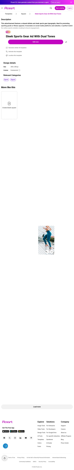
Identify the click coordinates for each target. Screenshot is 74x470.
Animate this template (15, 51)
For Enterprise (50, 425)
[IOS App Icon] (5, 432)
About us (63, 432)
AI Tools (40, 436)
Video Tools (41, 429)
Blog (62, 439)
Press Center (65, 443)
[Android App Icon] (13, 432)
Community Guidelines (25, 461)
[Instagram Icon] (15, 438)
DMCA (34, 461)
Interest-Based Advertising (59, 457)
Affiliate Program (66, 436)
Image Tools (41, 425)
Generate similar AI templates (17, 47)
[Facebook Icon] (4, 438)
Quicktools (49, 439)
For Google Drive (51, 432)
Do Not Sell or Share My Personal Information (38, 457)
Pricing (48, 446)
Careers (63, 429)
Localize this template (15, 55)
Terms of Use (11, 457)
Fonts (39, 446)
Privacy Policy (20, 457)
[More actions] (52, 252)
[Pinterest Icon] (31, 438)
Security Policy (42, 461)
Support (63, 425)
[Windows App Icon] (21, 432)
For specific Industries (53, 436)
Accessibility (51, 461)
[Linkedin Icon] (20, 438)
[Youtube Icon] (26, 438)
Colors (40, 443)
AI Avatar (49, 443)
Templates (41, 439)
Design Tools (41, 432)
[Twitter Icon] (10, 438)
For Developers (51, 429)
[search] (51, 8)
